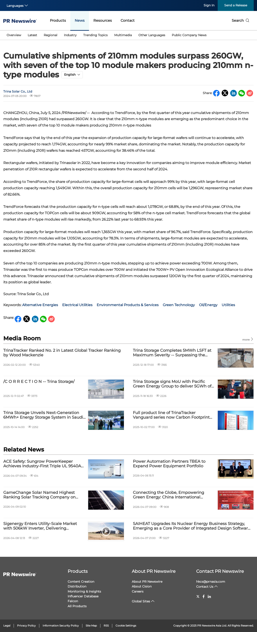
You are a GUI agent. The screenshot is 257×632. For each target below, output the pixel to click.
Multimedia (123, 35)
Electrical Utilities (77, 305)
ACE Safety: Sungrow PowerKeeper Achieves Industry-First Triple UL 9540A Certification (42, 464)
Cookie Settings (126, 625)
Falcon (73, 601)
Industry (70, 35)
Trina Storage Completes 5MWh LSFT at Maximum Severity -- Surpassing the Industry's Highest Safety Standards (172, 353)
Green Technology (179, 305)
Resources (102, 20)
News (80, 20)
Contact (128, 20)
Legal (6, 625)
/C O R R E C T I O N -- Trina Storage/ (38, 381)
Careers (137, 591)
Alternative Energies (40, 305)
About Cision (142, 586)
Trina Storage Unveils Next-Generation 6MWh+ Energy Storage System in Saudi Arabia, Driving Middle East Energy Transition (43, 415)
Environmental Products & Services (128, 305)
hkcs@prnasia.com (210, 582)
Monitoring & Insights (84, 591)
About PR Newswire (154, 571)
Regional (50, 35)
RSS (106, 625)
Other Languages (151, 35)
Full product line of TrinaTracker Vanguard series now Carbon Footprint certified (171, 415)
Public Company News (189, 35)
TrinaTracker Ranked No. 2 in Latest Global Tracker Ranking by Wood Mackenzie (62, 353)
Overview (14, 35)
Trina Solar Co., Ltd (17, 91)
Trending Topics (95, 35)
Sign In (209, 5)
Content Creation (81, 582)
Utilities (228, 305)
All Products (77, 606)
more (248, 339)
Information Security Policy (61, 625)
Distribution (77, 586)
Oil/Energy (208, 305)
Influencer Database (83, 596)
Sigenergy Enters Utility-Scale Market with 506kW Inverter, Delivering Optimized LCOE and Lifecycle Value (40, 526)
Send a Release (235, 5)
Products (58, 20)
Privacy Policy (26, 625)
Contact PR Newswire (220, 571)
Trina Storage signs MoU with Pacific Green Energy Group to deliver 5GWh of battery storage (172, 384)
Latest (32, 35)
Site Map (91, 625)
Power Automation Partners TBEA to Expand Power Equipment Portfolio (169, 464)
